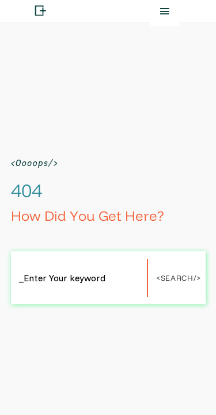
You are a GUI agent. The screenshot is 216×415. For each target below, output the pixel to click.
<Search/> (178, 277)
